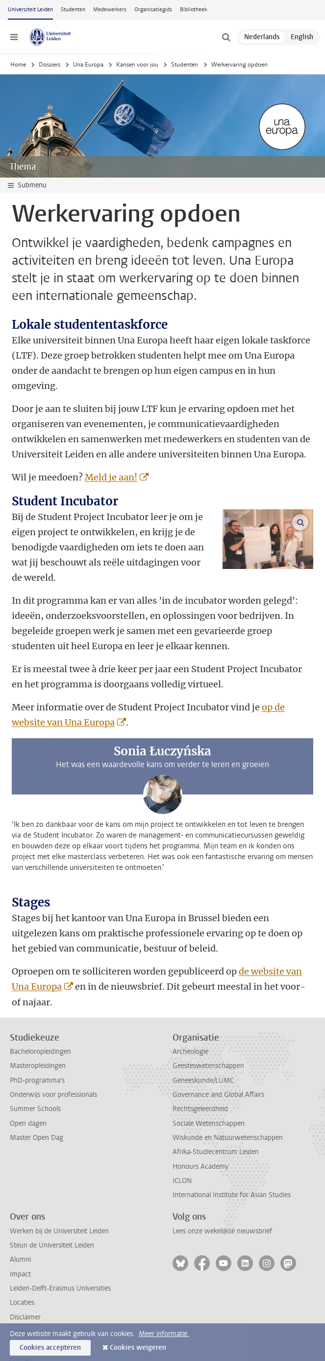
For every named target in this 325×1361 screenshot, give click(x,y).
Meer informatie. (164, 1333)
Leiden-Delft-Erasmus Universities (60, 1258)
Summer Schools (35, 1078)
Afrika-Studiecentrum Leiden (216, 1121)
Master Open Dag (36, 1107)
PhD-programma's (37, 1050)
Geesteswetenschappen (208, 1035)
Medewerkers (109, 9)
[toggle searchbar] (226, 37)
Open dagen (28, 1093)
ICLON (182, 1150)
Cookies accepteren (50, 1347)
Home (18, 64)
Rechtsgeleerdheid (200, 1078)
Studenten (73, 9)
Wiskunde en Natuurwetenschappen (228, 1107)
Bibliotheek (193, 9)
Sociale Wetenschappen (209, 1093)
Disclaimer (25, 1287)
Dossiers (49, 64)
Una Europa (88, 64)
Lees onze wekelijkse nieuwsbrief (222, 1200)
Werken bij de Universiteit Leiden (59, 1200)
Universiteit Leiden (30, 9)
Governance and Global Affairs (218, 1064)
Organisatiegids (153, 9)
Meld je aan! (111, 477)
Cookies (21, 1301)
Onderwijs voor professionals (53, 1064)
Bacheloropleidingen (40, 1021)
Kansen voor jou (137, 64)
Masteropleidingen (38, 1035)
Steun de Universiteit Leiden (52, 1215)
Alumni (20, 1229)
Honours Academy (200, 1136)
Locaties (22, 1272)
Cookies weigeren (138, 1347)
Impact (20, 1243)
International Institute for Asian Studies (232, 1164)
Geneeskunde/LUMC (203, 1050)
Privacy (20, 1315)
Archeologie (190, 1021)
